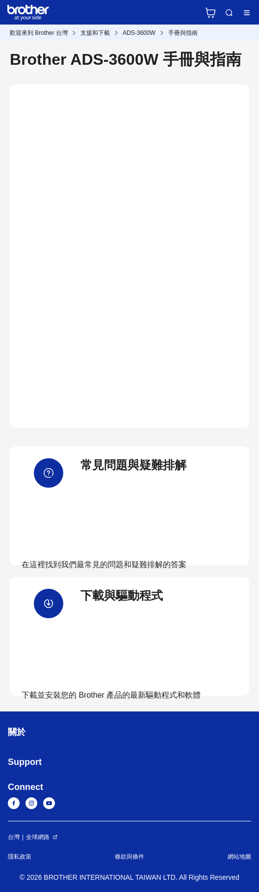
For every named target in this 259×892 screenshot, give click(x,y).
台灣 (14, 837)
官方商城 (210, 13)
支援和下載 (95, 32)
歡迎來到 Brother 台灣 (39, 32)
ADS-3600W (139, 32)
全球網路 (38, 837)
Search (229, 13)
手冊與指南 (183, 32)
